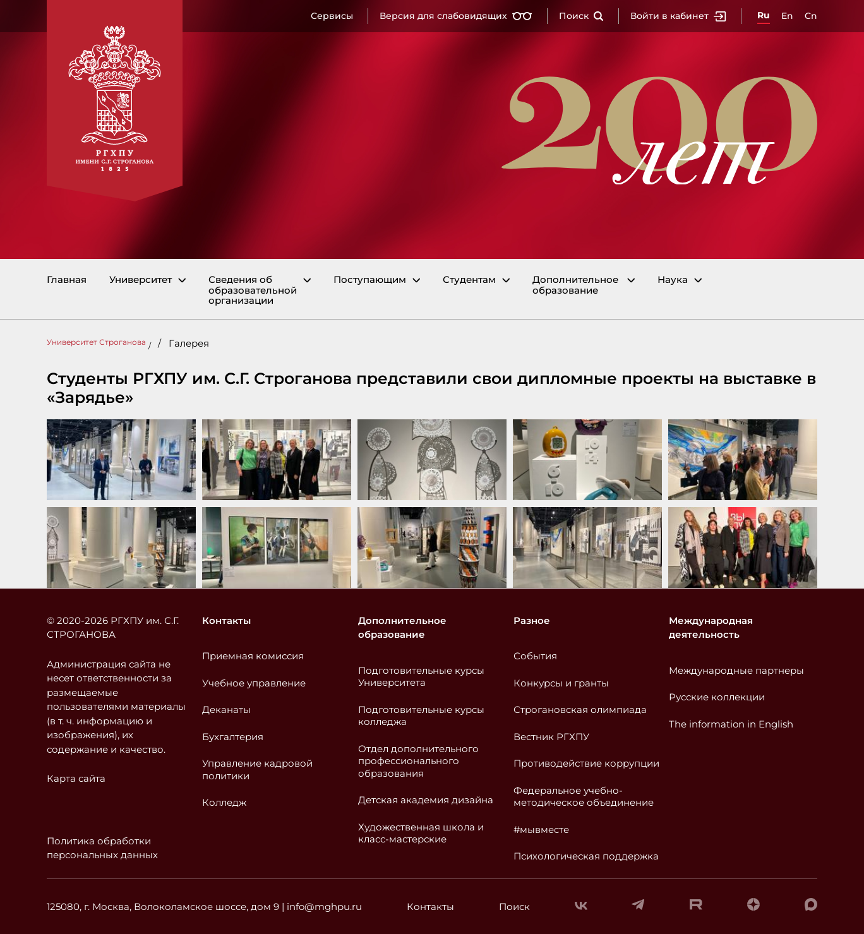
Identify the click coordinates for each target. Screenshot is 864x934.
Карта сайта (76, 778)
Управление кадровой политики (257, 769)
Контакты (226, 620)
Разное (531, 620)
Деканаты (226, 709)
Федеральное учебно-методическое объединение (583, 796)
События (535, 656)
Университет (140, 280)
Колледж (224, 802)
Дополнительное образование (575, 285)
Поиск (581, 15)
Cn (811, 15)
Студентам (469, 280)
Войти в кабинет (678, 15)
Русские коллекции (717, 697)
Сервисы (332, 15)
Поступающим (369, 280)
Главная (67, 280)
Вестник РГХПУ (551, 737)
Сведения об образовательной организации (252, 290)
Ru (763, 15)
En (787, 15)
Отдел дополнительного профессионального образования (418, 761)
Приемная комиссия (253, 656)
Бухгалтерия (232, 737)
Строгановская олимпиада (580, 709)
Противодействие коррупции (586, 763)
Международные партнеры (736, 670)
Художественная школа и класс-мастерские (421, 833)
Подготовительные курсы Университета (421, 676)
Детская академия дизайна (425, 800)
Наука (672, 280)
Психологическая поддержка (586, 856)
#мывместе (541, 829)
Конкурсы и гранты (561, 683)
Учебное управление (254, 683)
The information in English (731, 724)
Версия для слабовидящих (456, 15)
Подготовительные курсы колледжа (421, 715)
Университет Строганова (96, 342)
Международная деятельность (711, 627)
